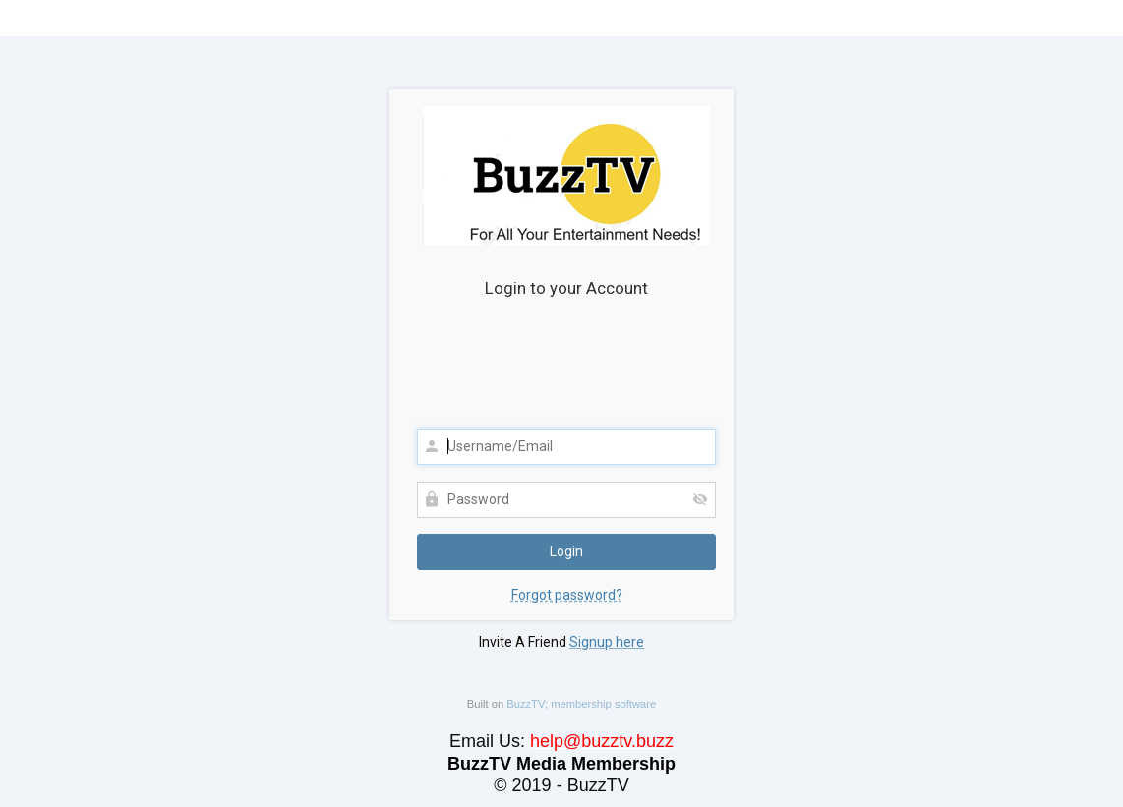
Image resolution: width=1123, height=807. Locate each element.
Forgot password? (566, 595)
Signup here (606, 642)
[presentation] (566, 369)
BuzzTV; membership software (581, 704)
